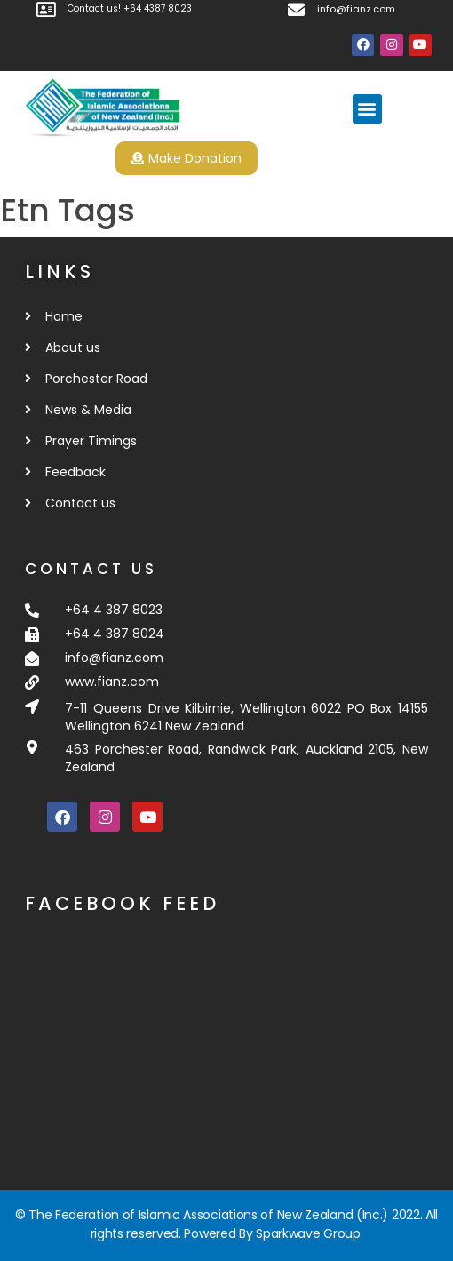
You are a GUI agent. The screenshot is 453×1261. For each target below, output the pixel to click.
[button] (367, 109)
